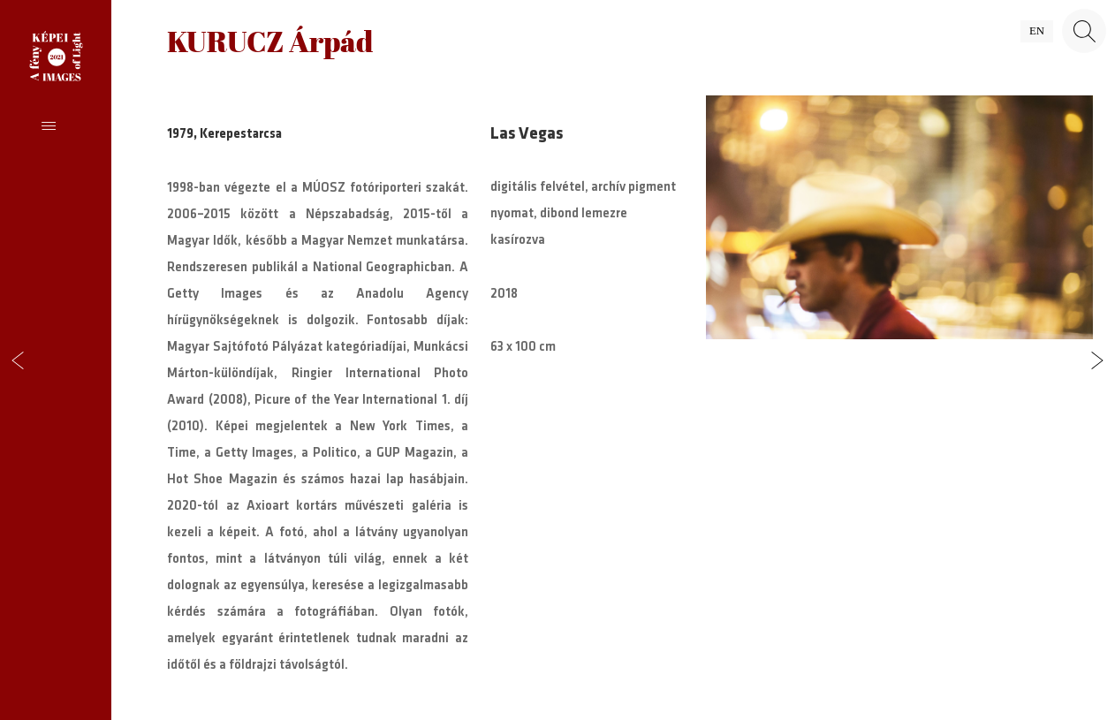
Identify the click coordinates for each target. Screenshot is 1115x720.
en (1036, 31)
